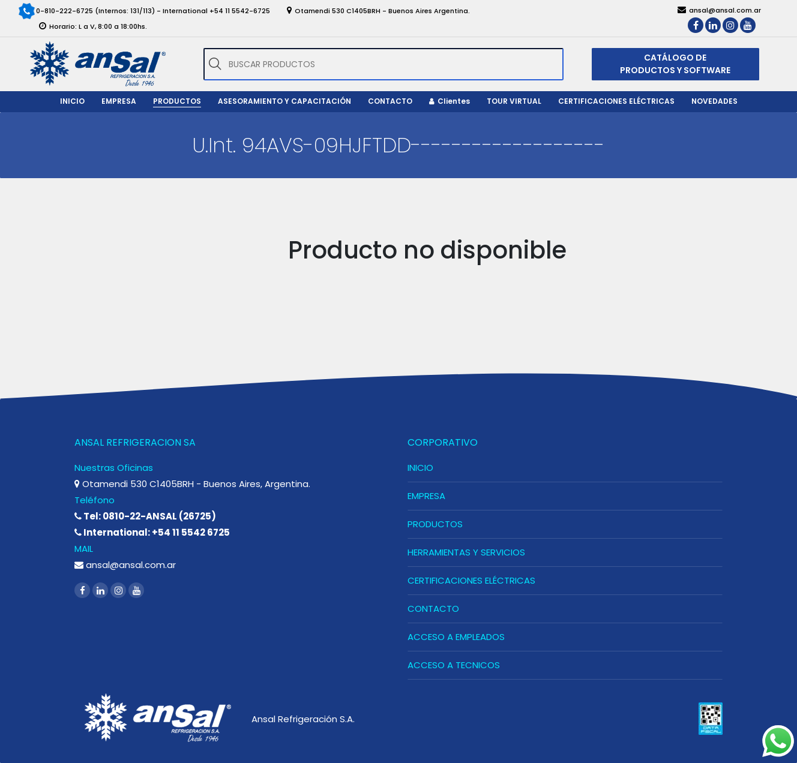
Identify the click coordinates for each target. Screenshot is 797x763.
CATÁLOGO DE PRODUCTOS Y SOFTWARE (675, 64)
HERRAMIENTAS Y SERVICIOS (466, 552)
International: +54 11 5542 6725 (152, 532)
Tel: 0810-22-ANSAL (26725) (145, 516)
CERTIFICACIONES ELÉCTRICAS (471, 580)
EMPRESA (426, 495)
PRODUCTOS (435, 524)
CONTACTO (433, 608)
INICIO (420, 467)
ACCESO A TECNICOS (454, 665)
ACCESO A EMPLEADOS (456, 636)
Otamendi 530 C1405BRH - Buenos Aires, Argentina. (192, 483)
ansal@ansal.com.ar (125, 564)
